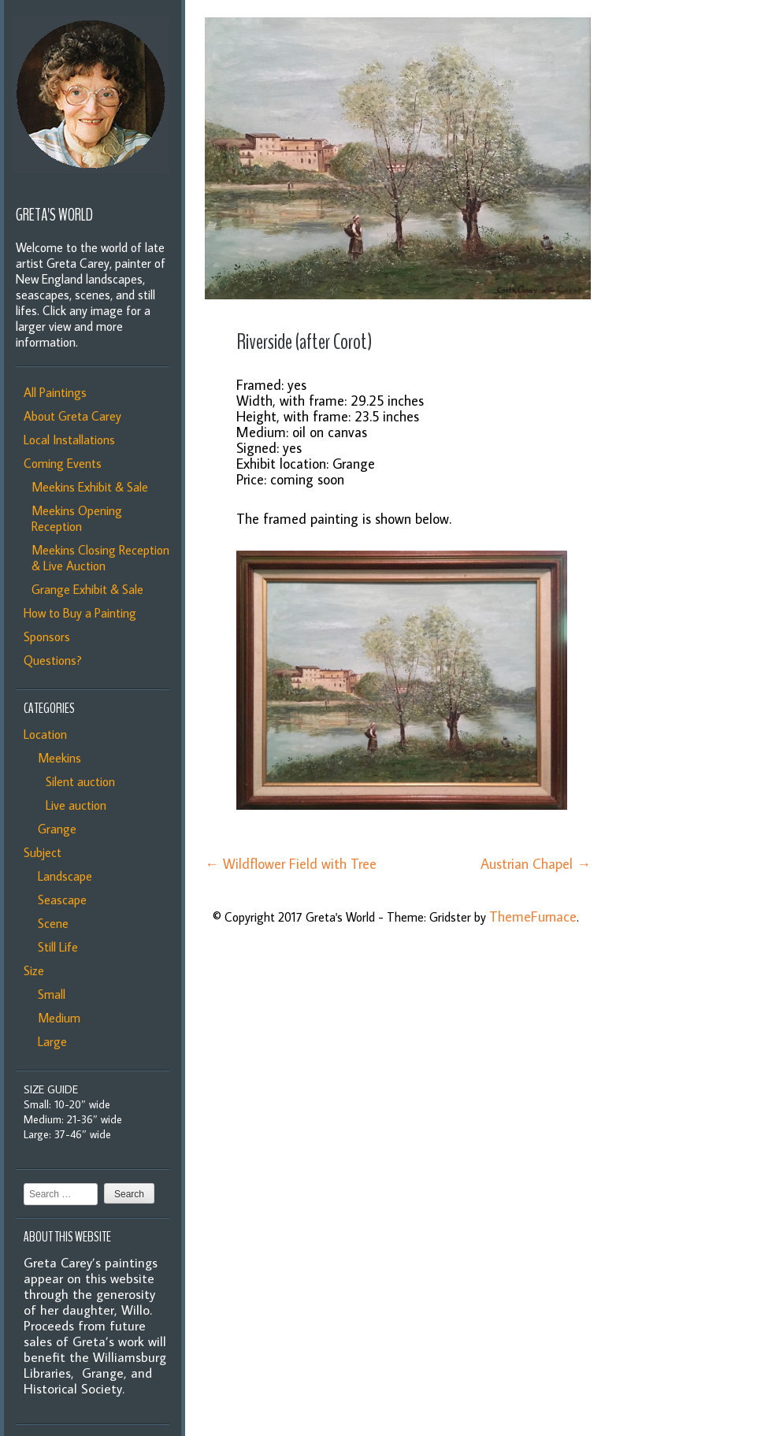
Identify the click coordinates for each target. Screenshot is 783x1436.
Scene (50, 923)
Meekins (56, 758)
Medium (56, 1018)
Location (45, 734)
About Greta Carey (72, 416)
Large (49, 1041)
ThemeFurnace (533, 916)
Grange (54, 829)
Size (34, 970)
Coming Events (63, 463)
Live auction (72, 805)
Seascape (59, 899)
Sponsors (47, 636)
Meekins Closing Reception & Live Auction (100, 557)
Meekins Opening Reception (77, 518)
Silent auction (77, 781)
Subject (42, 852)
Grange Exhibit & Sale (87, 589)
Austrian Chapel (536, 864)
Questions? (53, 660)
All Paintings (55, 392)
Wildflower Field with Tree (291, 864)
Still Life (55, 947)
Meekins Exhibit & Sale (90, 487)
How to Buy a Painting (80, 613)
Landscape (62, 876)
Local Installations (69, 439)
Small (48, 994)
